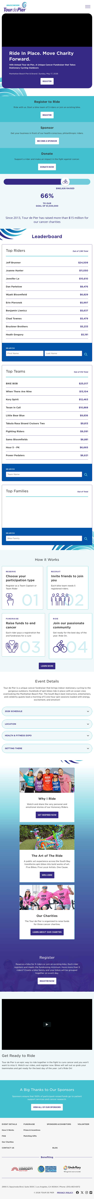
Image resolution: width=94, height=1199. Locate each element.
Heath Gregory (14, 334)
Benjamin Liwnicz (16, 310)
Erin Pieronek (14, 302)
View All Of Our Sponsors (47, 1107)
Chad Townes (14, 318)
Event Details (9, 1124)
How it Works (8, 1130)
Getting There (47, 748)
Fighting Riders (15, 431)
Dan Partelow (14, 286)
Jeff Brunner (13, 262)
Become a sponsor (47, 141)
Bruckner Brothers (17, 326)
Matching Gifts (30, 1136)
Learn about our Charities (47, 932)
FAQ (4, 1136)
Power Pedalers (15, 455)
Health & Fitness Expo (47, 735)
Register (47, 81)
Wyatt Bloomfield (16, 294)
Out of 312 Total (81, 372)
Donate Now (47, 167)
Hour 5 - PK (13, 447)
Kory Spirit (12, 399)
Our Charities (8, 1142)
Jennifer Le (12, 278)
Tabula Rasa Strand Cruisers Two (25, 423)
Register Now (47, 981)
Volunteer (83, 1124)
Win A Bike (47, 875)
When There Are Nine (19, 391)
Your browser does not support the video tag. (47, 30)
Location (47, 724)
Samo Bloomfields (17, 439)
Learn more (47, 666)
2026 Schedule (47, 711)
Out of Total (82, 492)
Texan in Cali (13, 407)
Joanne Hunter (14, 270)
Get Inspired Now (47, 815)
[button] (87, 6)
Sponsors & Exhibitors (59, 1124)
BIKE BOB (12, 383)
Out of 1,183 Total (80, 251)
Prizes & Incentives (32, 1130)
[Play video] (47, 1024)
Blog (55, 1148)
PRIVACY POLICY (65, 1193)
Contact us (8, 1148)
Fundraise (29, 1124)
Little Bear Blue (15, 415)
